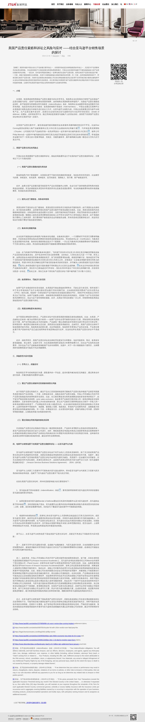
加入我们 (114, 4)
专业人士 (78, 4)
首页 (53, 4)
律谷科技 (11, 719)
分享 (135, 41)
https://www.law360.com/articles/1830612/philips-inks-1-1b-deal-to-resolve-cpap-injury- (45, 640)
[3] (13, 632)
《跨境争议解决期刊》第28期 (35, 703)
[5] (13, 640)
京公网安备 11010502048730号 (41, 718)
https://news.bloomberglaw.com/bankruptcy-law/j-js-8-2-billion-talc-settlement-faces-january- (47, 644)
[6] (13, 644)
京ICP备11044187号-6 (36, 716)
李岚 (63, 56)
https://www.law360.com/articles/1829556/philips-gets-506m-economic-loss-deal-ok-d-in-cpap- (48, 636)
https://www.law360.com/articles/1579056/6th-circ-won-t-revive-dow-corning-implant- (44, 623)
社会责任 (105, 4)
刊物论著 (96, 4)
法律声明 (18, 719)
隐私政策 (26, 719)
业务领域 (69, 4)
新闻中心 (87, 4)
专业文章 (55, 56)
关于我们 (60, 4)
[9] (13, 679)
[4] (13, 636)
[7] (13, 648)
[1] (13, 623)
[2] (13, 627)
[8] (13, 667)
